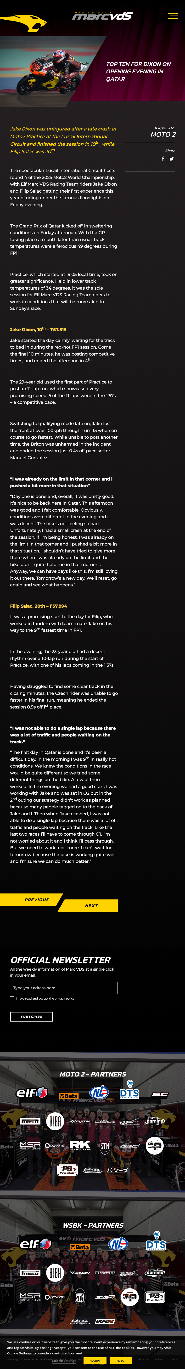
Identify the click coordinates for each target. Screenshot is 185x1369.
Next (91, 905)
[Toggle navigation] (173, 15)
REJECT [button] (121, 1360)
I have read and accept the (45, 998)
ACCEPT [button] (95, 1360)
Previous (36, 899)
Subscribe (31, 1016)
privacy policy (64, 998)
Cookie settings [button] (64, 1360)
